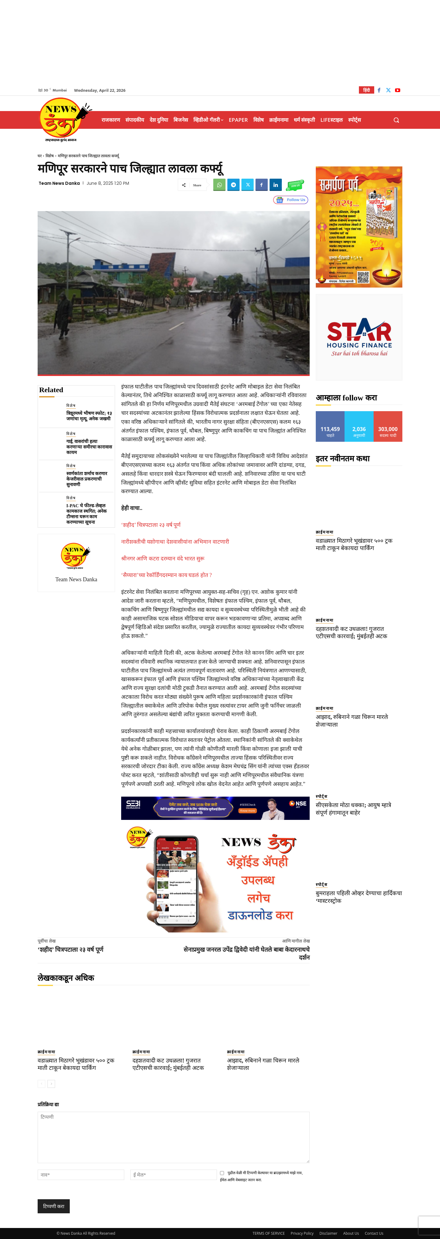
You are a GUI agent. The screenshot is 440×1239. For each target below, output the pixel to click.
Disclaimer (328, 1233)
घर (40, 156)
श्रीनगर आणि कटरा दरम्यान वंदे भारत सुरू (162, 559)
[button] (396, 120)
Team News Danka (59, 183)
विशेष (50, 156)
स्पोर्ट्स (322, 796)
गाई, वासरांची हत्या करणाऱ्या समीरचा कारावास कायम (89, 447)
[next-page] (51, 1084)
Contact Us (374, 1233)
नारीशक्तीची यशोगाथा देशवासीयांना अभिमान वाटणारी (175, 542)
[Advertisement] (220, 43)
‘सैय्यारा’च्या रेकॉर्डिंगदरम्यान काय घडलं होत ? (166, 575)
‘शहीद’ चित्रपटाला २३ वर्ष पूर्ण (151, 525)
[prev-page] (41, 1084)
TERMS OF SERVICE (269, 1233)
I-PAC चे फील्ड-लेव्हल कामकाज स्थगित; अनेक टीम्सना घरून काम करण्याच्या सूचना (86, 514)
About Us (351, 1233)
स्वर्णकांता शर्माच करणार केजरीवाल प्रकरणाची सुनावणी (86, 479)
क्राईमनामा (46, 1052)
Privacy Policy (302, 1233)
